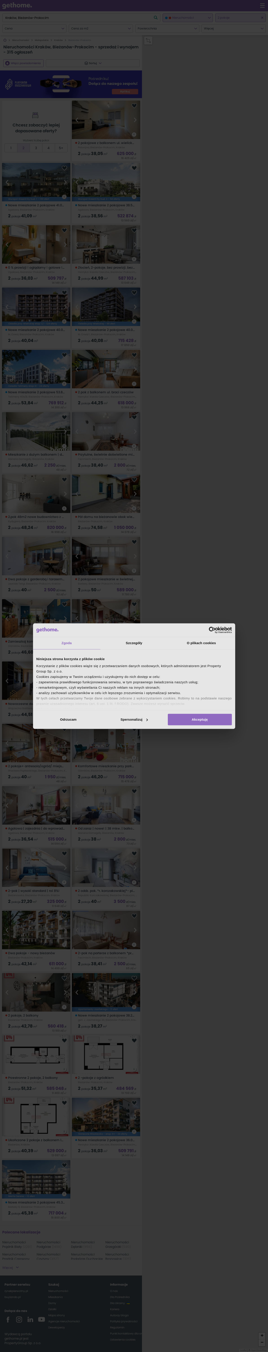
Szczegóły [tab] (134, 643)
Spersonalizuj (134, 719)
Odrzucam (68, 719)
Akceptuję (200, 719)
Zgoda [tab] (67, 643)
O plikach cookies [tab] (201, 643)
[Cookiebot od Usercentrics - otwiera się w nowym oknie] (212, 630)
